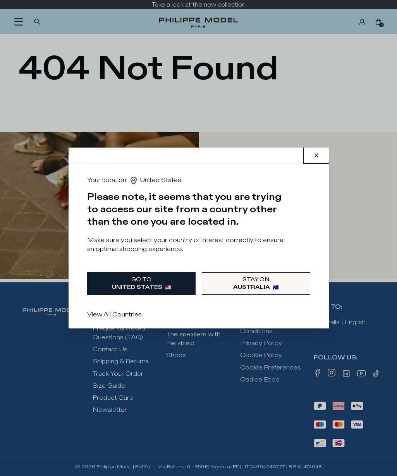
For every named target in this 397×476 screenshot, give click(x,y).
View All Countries (114, 315)
